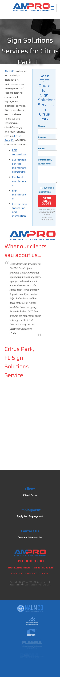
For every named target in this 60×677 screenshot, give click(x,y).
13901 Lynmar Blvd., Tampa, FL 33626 (30, 568)
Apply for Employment (30, 516)
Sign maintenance (19, 195)
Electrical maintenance (19, 181)
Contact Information (30, 537)
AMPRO (9, 71)
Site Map (47, 585)
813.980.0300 (30, 561)
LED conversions (19, 152)
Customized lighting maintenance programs (19, 166)
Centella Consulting (31, 585)
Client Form (30, 495)
